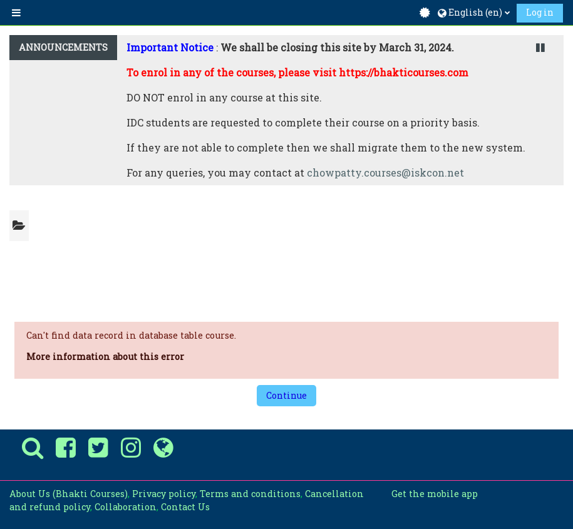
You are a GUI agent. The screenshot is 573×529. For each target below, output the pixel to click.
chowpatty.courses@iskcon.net (385, 172)
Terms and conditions (250, 494)
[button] (473, 12)
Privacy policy (163, 494)
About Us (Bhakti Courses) (68, 494)
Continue (286, 395)
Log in (540, 12)
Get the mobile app (434, 494)
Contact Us (185, 507)
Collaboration (126, 507)
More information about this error (105, 356)
